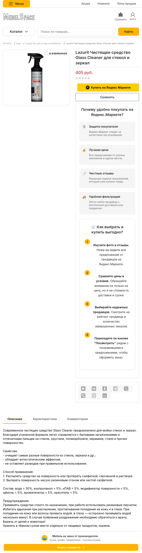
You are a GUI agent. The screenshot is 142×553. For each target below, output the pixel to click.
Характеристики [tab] (45, 419)
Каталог (19, 31)
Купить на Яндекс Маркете (108, 87)
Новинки (103, 3)
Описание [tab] (14, 419)
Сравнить (107, 97)
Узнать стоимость (71, 547)
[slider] (82, 78)
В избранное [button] (55, 53)
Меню (16, 4)
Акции (85, 3)
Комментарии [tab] (77, 419)
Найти (128, 31)
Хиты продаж (126, 3)
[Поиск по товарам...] (77, 32)
